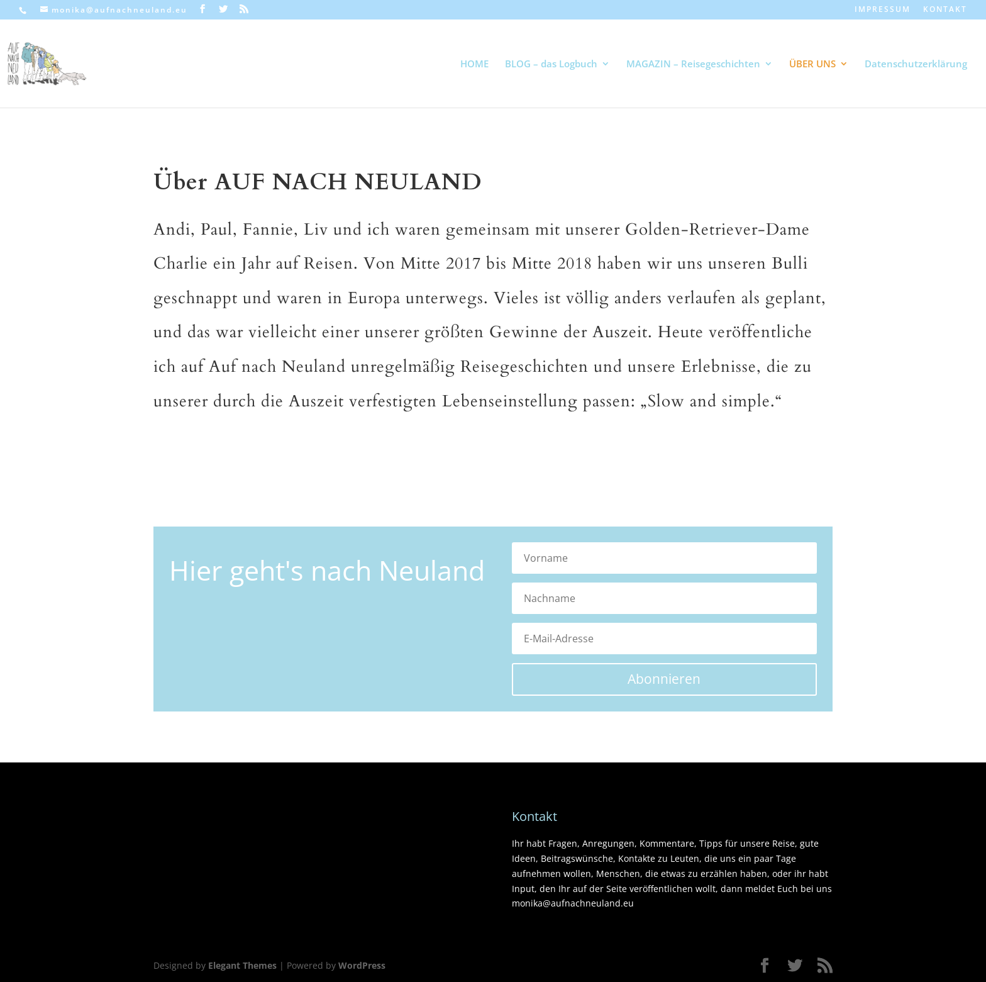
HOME (474, 64)
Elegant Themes (242, 965)
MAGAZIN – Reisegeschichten (693, 64)
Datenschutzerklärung (916, 64)
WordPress (361, 965)
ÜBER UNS (812, 64)
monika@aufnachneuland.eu (573, 903)
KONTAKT (945, 10)
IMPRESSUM (883, 10)
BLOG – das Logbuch (551, 64)
